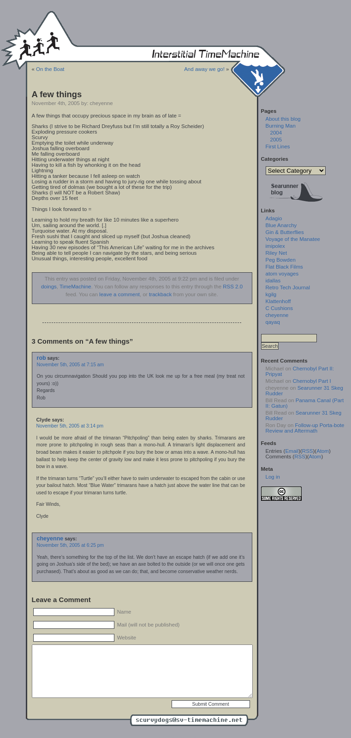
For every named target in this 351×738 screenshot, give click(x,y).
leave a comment (119, 294)
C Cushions (279, 308)
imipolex (275, 246)
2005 (276, 139)
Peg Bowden (281, 260)
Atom (322, 451)
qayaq (273, 322)
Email (291, 451)
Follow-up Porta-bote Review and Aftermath (305, 427)
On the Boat (50, 69)
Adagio (274, 218)
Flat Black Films (284, 266)
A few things (57, 94)
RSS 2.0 (233, 286)
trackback (160, 294)
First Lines (278, 146)
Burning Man (281, 126)
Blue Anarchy (281, 225)
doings (49, 286)
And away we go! (204, 69)
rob (41, 358)
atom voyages (282, 273)
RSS (307, 451)
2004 (276, 132)
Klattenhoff (278, 301)
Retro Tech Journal (288, 287)
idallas (273, 280)
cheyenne (50, 538)
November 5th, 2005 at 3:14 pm (70, 425)
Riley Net (276, 253)
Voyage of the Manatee (293, 239)
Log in (273, 477)
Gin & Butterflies (285, 232)
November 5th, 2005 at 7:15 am (70, 364)
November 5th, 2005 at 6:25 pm (70, 545)
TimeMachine (75, 286)
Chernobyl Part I (311, 381)
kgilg (271, 294)
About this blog (283, 119)
